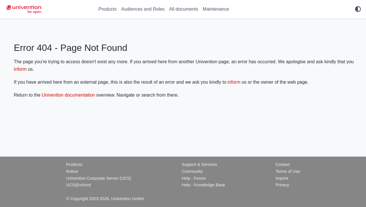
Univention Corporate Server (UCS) (98, 178)
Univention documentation (68, 95)
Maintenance (216, 9)
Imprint (281, 178)
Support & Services (199, 164)
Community (192, 171)
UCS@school (78, 185)
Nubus (72, 171)
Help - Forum (194, 178)
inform (20, 69)
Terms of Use (287, 171)
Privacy (282, 185)
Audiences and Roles (142, 9)
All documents (183, 9)
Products (107, 9)
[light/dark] (357, 9)
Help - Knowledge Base (203, 185)
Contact (282, 164)
